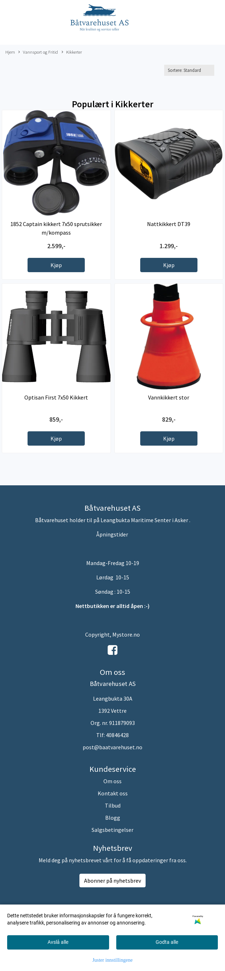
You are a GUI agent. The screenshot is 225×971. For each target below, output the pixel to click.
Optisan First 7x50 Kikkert (56, 397)
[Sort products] (189, 70)
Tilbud (113, 805)
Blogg (112, 817)
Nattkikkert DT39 (168, 223)
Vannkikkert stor (168, 397)
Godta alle (167, 942)
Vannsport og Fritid (38, 52)
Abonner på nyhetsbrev (112, 880)
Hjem (10, 52)
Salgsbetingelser (112, 829)
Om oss (112, 781)
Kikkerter (72, 52)
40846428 (117, 735)
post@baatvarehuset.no (112, 747)
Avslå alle (58, 942)
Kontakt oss (113, 793)
